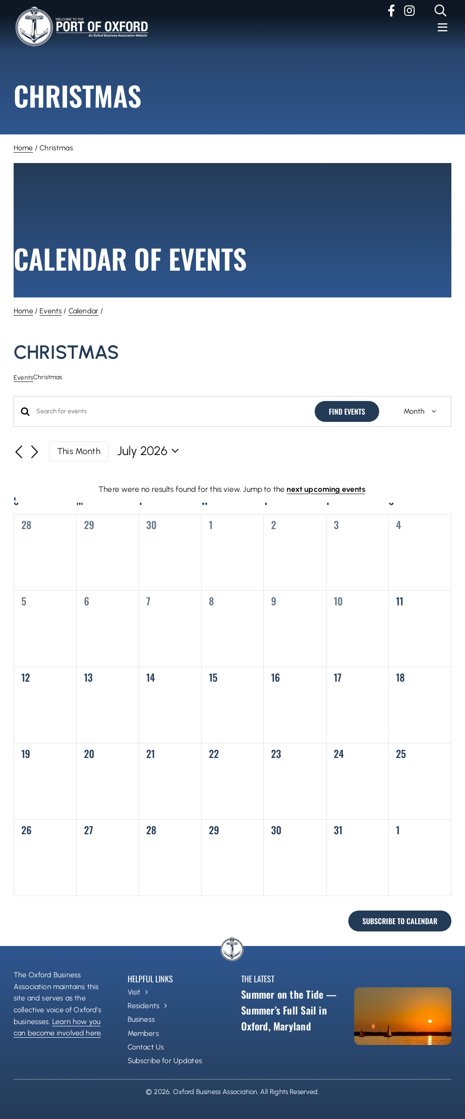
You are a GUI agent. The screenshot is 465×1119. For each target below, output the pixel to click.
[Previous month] (19, 452)
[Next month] (35, 452)
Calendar (84, 311)
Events (51, 311)
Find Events (347, 411)
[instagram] (409, 10)
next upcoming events (326, 489)
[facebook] (391, 10)
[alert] (232, 489)
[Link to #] (441, 10)
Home (23, 148)
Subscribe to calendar (399, 921)
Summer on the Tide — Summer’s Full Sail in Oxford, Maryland (288, 1010)
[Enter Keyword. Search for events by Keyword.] (170, 411)
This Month (78, 451)
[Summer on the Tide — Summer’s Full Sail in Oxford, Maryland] (402, 1016)
